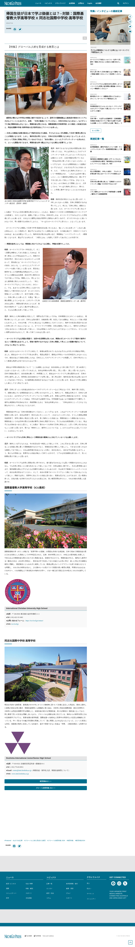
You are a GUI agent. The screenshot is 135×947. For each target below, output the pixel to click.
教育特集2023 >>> (45, 781)
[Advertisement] (46, 813)
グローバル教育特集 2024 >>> (45, 788)
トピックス (51, 877)
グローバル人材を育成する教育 (35, 840)
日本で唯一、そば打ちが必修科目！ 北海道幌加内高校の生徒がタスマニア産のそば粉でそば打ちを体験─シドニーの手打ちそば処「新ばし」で (106, 121)
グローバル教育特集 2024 (56, 840)
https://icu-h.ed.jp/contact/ (34, 621)
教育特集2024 (80, 840)
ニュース (10, 877)
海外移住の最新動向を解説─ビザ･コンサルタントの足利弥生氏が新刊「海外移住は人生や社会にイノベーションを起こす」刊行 (105, 161)
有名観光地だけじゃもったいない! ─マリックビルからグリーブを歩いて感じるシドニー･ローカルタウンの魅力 (106, 109)
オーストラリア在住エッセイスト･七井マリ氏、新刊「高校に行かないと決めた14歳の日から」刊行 (106, 62)
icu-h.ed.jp (14, 624)
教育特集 (70, 840)
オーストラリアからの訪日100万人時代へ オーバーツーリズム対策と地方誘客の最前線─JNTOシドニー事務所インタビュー (106, 86)
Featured (8, 840)
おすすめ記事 (18, 840)
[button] (38, 3)
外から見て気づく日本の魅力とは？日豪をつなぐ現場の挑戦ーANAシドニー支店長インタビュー (105, 74)
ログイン (126, 3)
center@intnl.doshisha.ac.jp (22, 770)
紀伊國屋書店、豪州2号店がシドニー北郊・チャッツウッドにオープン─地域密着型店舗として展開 (106, 149)
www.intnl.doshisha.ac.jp (20, 774)
